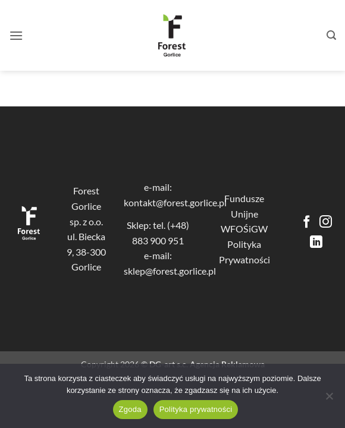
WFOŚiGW (244, 228)
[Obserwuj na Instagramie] (325, 222)
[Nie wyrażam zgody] (329, 399)
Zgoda (130, 409)
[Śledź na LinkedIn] (316, 243)
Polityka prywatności (196, 409)
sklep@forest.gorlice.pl (170, 270)
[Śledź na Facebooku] (306, 222)
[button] (16, 35)
